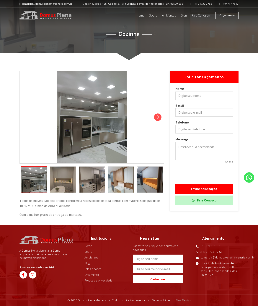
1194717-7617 (229, 4)
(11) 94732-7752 (201, 4)
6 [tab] (99, 159)
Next (157, 117)
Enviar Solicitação (204, 189)
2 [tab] (84, 159)
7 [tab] (103, 159)
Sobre (153, 15)
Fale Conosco (201, 15)
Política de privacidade (98, 280)
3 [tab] (88, 159)
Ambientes (169, 15)
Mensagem (183, 139)
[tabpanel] (91, 117)
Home (140, 15)
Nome (179, 89)
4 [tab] (91, 159)
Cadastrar (157, 279)
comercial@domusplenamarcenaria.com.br (45, 4)
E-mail (179, 106)
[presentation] (204, 172)
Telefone (182, 122)
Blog (184, 15)
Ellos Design (183, 300)
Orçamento (227, 15)
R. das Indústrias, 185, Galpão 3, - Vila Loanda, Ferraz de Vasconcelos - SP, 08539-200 (131, 4)
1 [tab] (80, 159)
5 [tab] (95, 159)
